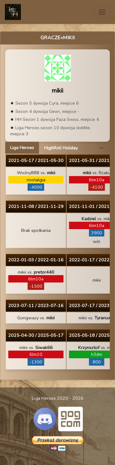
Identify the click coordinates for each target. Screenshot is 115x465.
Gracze (50, 37)
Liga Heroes (22, 147)
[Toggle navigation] (102, 12)
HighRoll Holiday (61, 148)
